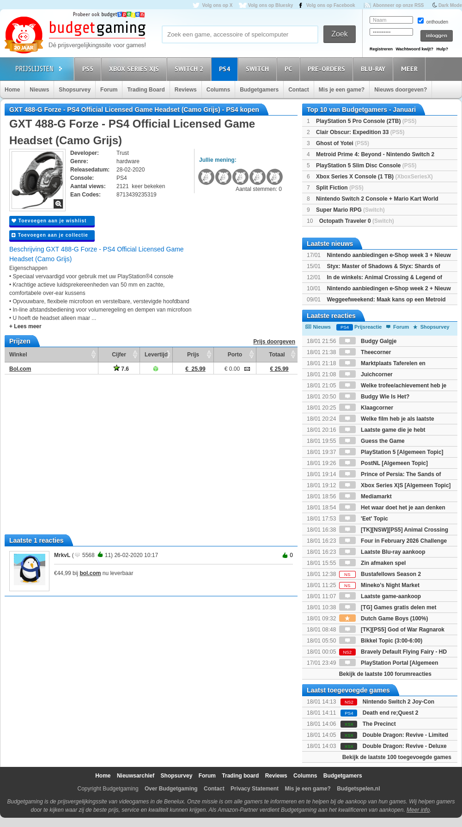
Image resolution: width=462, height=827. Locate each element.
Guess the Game (372, 441)
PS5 (89, 68)
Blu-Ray (374, 68)
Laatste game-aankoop (380, 596)
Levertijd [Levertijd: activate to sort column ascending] (156, 354)
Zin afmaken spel (372, 563)
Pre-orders (328, 68)
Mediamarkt (365, 496)
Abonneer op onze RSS (398, 5)
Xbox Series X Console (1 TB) (374, 176)
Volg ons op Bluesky (270, 5)
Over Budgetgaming (171, 788)
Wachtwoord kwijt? (414, 49)
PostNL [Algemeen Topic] (383, 463)
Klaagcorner (366, 407)
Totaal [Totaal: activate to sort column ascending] (277, 354)
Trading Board (145, 89)
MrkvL (62, 555)
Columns (218, 89)
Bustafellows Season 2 (380, 574)
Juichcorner (366, 374)
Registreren (381, 49)
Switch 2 (190, 68)
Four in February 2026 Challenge (393, 541)
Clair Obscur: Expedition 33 (360, 132)
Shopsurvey (75, 89)
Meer (410, 68)
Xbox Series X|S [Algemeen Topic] (395, 485)
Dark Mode (450, 5)
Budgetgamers (259, 89)
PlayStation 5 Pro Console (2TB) (366, 121)
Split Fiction (340, 187)
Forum (108, 89)
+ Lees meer (25, 326)
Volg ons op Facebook (330, 5)
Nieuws (39, 89)
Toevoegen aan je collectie (50, 235)
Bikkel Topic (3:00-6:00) (381, 640)
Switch (259, 68)
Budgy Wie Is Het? (374, 396)
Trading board (240, 775)
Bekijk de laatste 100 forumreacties (385, 674)
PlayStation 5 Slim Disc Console (366, 165)
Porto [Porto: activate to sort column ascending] (235, 354)
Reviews (186, 89)
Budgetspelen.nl (358, 788)
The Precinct (379, 724)
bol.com (90, 573)
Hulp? (442, 49)
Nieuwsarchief (135, 775)
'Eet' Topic (363, 518)
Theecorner (365, 352)
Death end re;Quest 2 (391, 713)
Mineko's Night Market (379, 585)
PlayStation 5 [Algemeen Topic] (391, 452)
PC (290, 68)
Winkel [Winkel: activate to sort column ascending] (18, 354)
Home (12, 89)
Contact (298, 89)
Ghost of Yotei (342, 143)
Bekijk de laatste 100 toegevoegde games (396, 757)
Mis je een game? (342, 89)
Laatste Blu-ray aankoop (382, 552)
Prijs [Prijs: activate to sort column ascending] (193, 354)
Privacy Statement (255, 788)
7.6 (121, 369)
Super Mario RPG (350, 210)
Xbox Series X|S (135, 68)
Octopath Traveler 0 (356, 221)
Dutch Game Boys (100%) (383, 618)
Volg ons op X (217, 5)
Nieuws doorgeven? (400, 89)
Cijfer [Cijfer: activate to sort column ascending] (119, 354)
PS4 (226, 68)
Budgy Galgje (368, 341)
